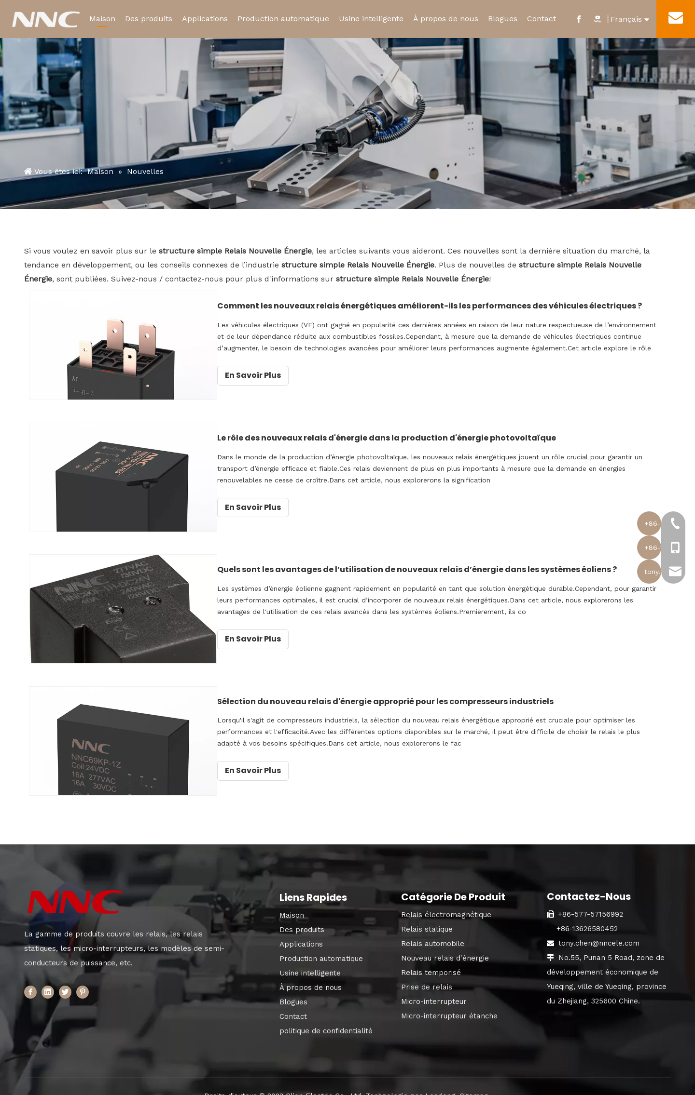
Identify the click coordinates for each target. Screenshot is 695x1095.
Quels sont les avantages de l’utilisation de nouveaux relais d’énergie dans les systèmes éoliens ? (467, 562)
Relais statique (427, 914)
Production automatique (283, 18)
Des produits (148, 18)
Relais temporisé (431, 958)
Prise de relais (426, 972)
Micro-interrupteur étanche (449, 1001)
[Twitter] (65, 977)
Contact (541, 18)
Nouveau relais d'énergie (445, 943)
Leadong (440, 1081)
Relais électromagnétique (446, 900)
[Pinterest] (82, 977)
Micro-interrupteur (434, 987)
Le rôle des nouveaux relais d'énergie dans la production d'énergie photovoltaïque (443, 434)
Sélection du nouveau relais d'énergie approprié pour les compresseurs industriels (442, 690)
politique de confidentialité (326, 1016)
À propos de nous (445, 18)
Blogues (502, 18)
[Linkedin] (48, 977)
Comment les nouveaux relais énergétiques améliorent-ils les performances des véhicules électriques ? (467, 305)
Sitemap (474, 1081)
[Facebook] (30, 977)
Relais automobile (432, 929)
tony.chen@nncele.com (598, 928)
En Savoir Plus (310, 375)
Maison (102, 18)
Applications (205, 18)
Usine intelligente (371, 18)
